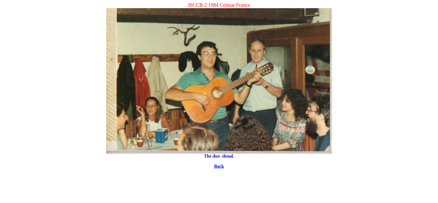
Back (219, 166)
